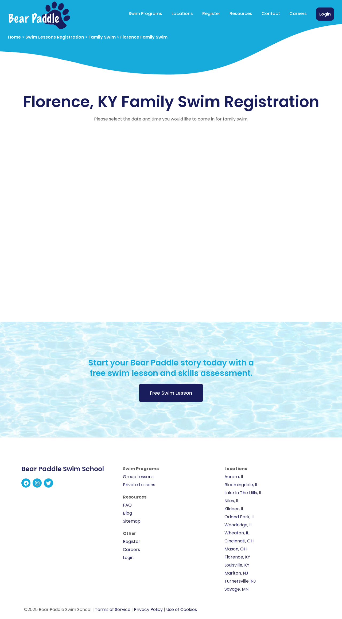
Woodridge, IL (238, 525)
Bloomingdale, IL (241, 485)
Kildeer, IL (234, 509)
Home (14, 37)
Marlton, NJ (236, 573)
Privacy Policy (148, 609)
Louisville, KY (236, 565)
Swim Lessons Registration (54, 37)
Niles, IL (231, 501)
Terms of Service (112, 609)
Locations (182, 13)
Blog (127, 513)
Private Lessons (139, 485)
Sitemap (132, 521)
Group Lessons (138, 477)
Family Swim (102, 37)
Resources (241, 13)
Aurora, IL (234, 477)
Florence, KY (237, 557)
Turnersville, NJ (240, 581)
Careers (298, 13)
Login (325, 14)
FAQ (127, 505)
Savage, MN (236, 589)
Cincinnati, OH (239, 541)
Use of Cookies (181, 609)
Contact (271, 13)
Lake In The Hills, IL (243, 493)
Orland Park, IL (239, 517)
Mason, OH (235, 549)
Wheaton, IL (236, 533)
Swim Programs (145, 13)
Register (211, 13)
